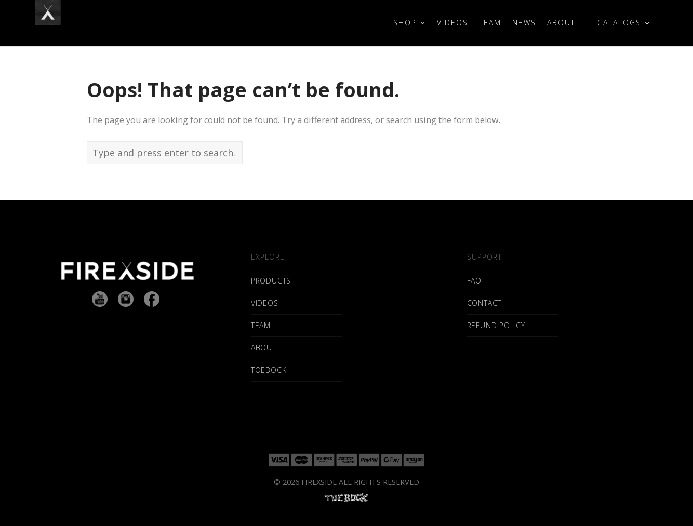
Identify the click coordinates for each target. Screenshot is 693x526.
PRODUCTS (271, 281)
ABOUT (263, 348)
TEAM (261, 325)
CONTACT (484, 303)
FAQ (474, 281)
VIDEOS (264, 303)
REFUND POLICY (496, 325)
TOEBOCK (269, 370)
